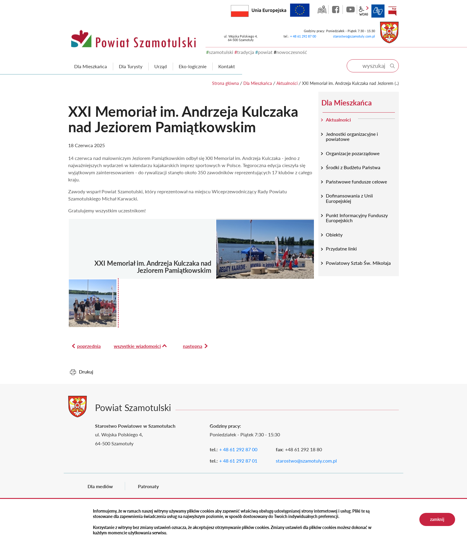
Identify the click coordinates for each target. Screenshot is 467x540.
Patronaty (148, 486)
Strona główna (225, 83)
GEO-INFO (322, 9)
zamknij (437, 519)
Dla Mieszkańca (257, 83)
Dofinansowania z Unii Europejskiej (349, 198)
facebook (336, 9)
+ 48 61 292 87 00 (303, 36)
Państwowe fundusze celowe (356, 181)
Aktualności (287, 83)
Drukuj (86, 371)
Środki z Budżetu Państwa (353, 167)
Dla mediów (100, 486)
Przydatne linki (341, 248)
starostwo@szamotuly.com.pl (354, 36)
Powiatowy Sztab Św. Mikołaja (358, 263)
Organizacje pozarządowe (352, 153)
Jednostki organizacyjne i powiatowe (352, 136)
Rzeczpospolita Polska (248, 10)
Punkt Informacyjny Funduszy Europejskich (357, 217)
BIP (392, 11)
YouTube (350, 9)
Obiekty (334, 234)
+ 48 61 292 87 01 (238, 460)
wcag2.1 (363, 11)
